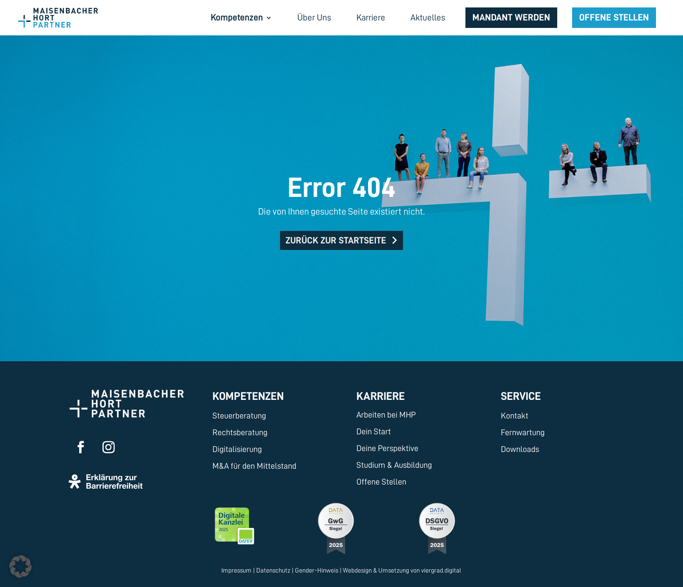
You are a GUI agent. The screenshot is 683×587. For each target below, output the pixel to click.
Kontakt (514, 416)
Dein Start (373, 431)
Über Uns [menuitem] (314, 18)
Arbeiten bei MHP (386, 415)
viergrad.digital (441, 570)
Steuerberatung (239, 416)
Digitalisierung (237, 449)
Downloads (520, 449)
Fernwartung (523, 432)
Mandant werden (511, 17)
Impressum (236, 570)
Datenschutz (273, 570)
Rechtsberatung (239, 432)
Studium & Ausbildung (394, 465)
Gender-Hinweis (316, 570)
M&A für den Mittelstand (254, 466)
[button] (20, 566)
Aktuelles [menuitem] (427, 18)
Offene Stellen (614, 17)
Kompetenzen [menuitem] (237, 18)
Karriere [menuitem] (370, 18)
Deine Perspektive (387, 448)
